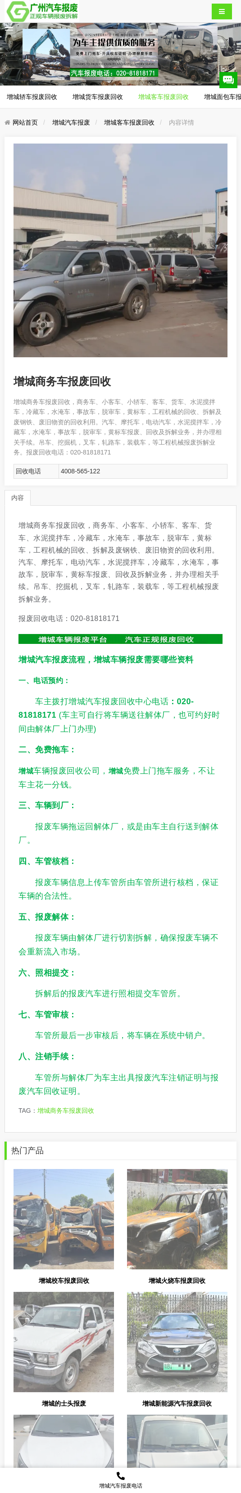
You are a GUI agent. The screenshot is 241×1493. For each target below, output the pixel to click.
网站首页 (25, 122)
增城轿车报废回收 (32, 96)
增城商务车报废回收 (65, 1110)
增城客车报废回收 (163, 96)
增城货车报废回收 (98, 96)
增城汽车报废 (71, 122)
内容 (17, 497)
